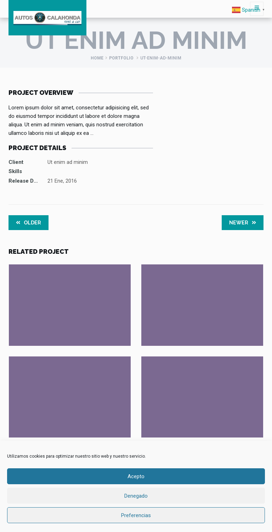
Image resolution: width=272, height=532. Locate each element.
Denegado (136, 496)
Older (28, 222)
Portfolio (121, 58)
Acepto (136, 476)
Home (97, 58)
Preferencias (136, 515)
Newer (242, 222)
